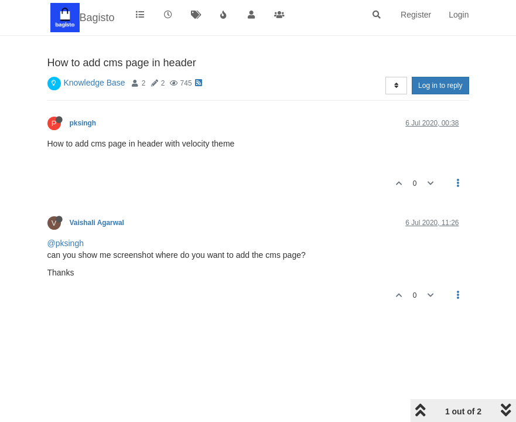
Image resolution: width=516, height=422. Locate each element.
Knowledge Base (94, 82)
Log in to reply (440, 85)
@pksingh (65, 243)
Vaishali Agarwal (97, 223)
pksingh (83, 123)
